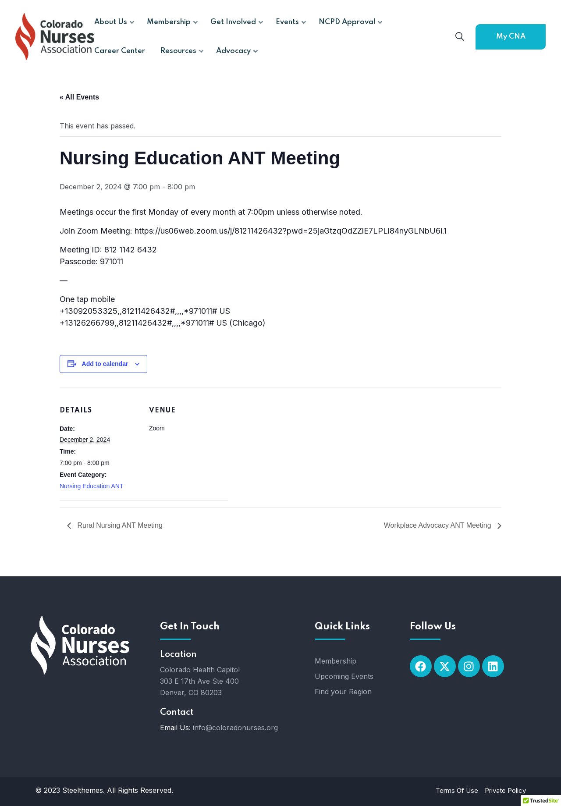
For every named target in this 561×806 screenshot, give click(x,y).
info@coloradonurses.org (235, 727)
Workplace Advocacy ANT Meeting (438, 525)
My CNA (510, 36)
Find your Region (343, 691)
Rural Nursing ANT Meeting (119, 525)
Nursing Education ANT (92, 486)
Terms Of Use (457, 790)
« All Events (79, 97)
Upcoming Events (344, 676)
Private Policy (505, 790)
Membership (335, 661)
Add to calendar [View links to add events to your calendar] (105, 363)
